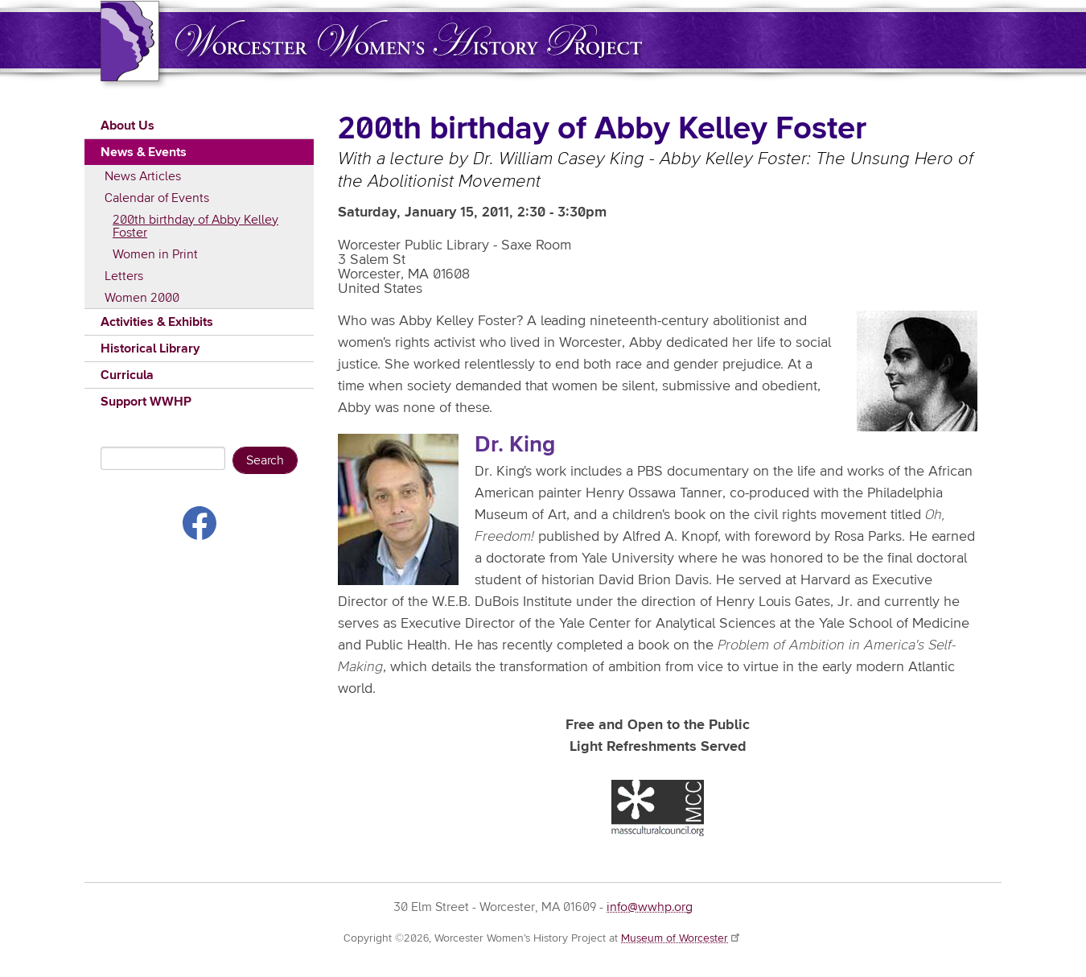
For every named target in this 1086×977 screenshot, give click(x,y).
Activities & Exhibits (157, 321)
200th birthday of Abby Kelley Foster (195, 226)
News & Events (144, 152)
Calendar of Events (157, 198)
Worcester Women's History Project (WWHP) (408, 39)
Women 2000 (142, 297)
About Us (127, 125)
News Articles (143, 176)
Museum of (681, 938)
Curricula (127, 375)
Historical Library (150, 348)
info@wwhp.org (650, 907)
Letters (124, 276)
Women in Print (155, 254)
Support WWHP (146, 401)
